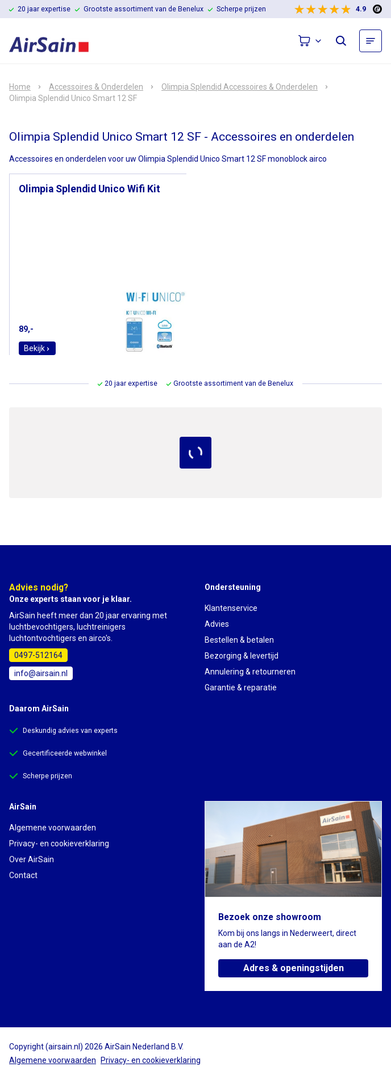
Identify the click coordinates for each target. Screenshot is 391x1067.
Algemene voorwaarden (52, 827)
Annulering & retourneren (250, 671)
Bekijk (37, 348)
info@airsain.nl (41, 673)
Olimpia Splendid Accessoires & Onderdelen (239, 86)
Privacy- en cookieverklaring (59, 843)
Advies (217, 624)
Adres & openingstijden (293, 968)
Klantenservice (231, 608)
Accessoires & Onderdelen (96, 86)
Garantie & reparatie (241, 687)
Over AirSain (31, 859)
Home (20, 86)
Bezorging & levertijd (241, 655)
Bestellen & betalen (239, 639)
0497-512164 (38, 655)
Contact (23, 875)
